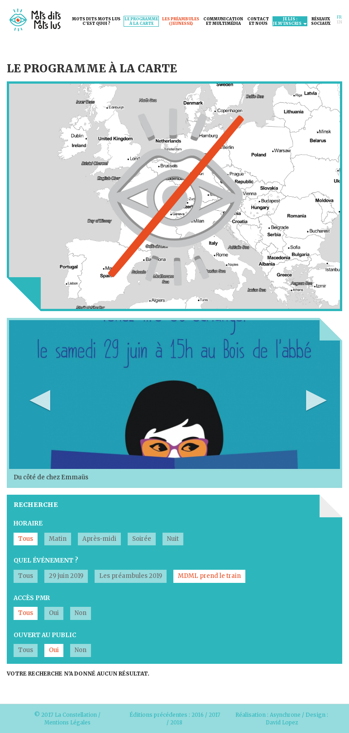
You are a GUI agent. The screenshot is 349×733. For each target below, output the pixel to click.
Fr (339, 17)
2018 (176, 722)
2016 (197, 714)
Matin (58, 539)
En (339, 22)
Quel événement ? (46, 560)
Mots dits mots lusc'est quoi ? (96, 21)
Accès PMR (32, 598)
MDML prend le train (209, 576)
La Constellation (76, 714)
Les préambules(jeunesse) (180, 21)
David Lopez (283, 722)
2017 (215, 714)
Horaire (28, 523)
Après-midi (99, 539)
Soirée (141, 539)
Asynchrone (286, 714)
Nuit (173, 539)
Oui (54, 613)
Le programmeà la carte (141, 21)
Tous (25, 539)
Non (80, 613)
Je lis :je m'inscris (290, 21)
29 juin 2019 (66, 576)
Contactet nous (258, 21)
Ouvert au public (45, 635)
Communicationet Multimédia (223, 21)
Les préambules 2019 (130, 576)
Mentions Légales (67, 722)
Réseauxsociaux (320, 21)
